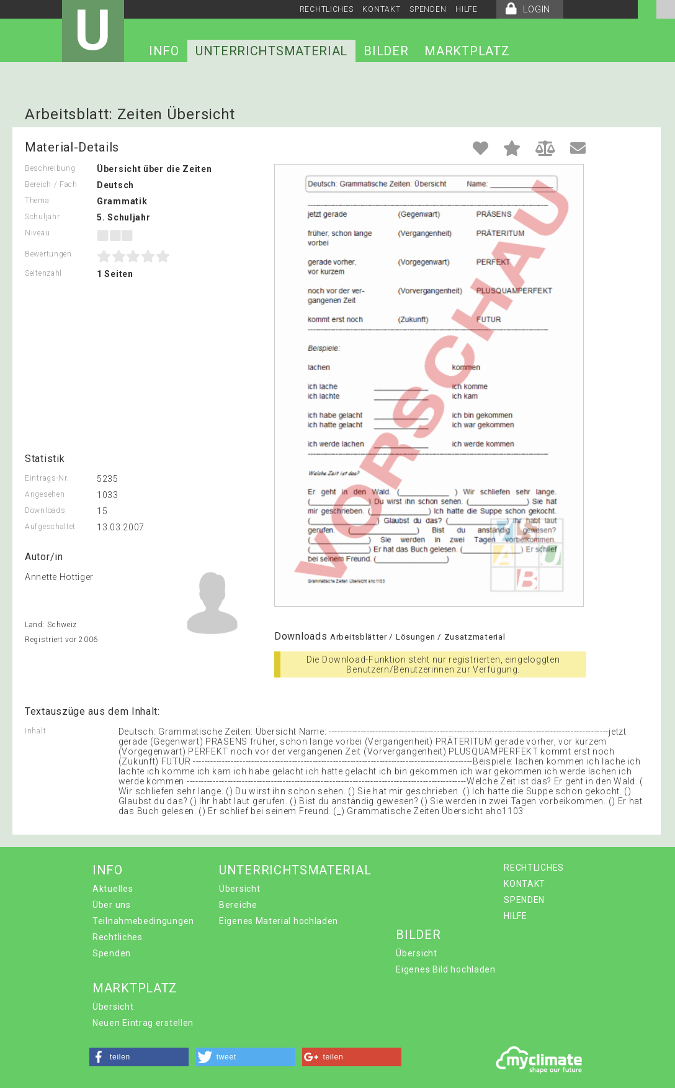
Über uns (111, 905)
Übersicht (239, 889)
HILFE (466, 9)
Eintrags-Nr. (47, 478)
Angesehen (45, 494)
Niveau (37, 233)
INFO (164, 50)
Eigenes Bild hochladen (445, 969)
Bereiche (238, 905)
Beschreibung (50, 168)
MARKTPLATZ (466, 50)
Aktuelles (112, 889)
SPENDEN (427, 9)
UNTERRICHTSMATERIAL (271, 50)
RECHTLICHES (327, 9)
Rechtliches (117, 937)
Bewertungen (48, 254)
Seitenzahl (43, 273)
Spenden (111, 953)
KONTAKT (381, 9)
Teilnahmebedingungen (143, 921)
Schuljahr (42, 216)
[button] (139, 1057)
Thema (37, 200)
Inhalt (35, 731)
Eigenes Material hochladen (278, 921)
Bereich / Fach (51, 184)
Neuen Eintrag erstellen (143, 1023)
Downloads (45, 510)
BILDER (386, 50)
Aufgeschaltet (50, 526)
